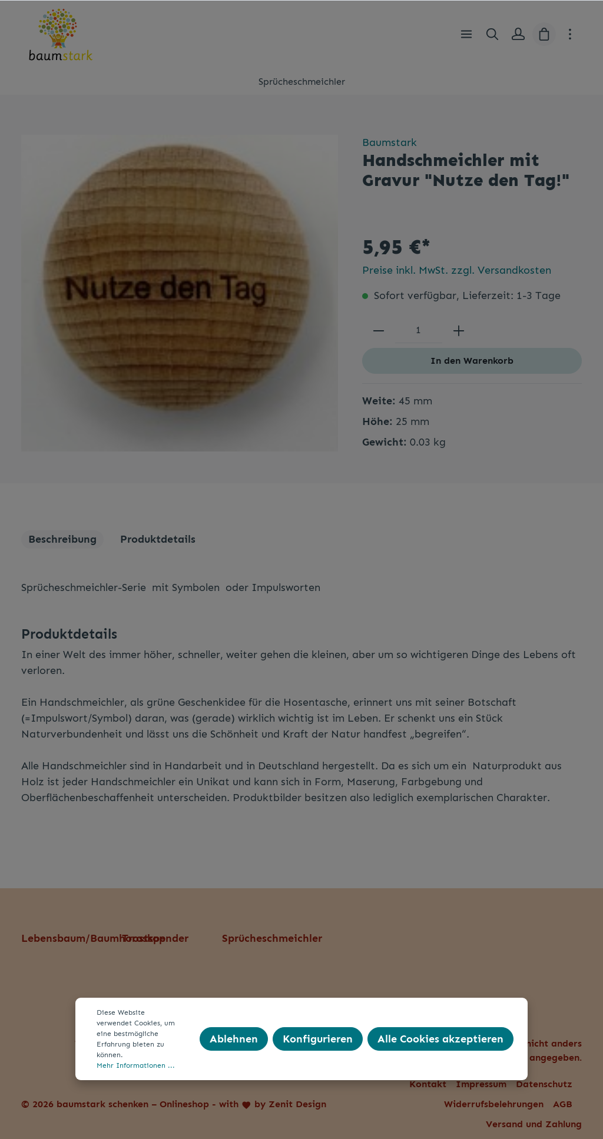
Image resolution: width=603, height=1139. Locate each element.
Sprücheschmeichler (272, 938)
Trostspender (155, 938)
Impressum (481, 1084)
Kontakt (427, 1084)
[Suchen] (492, 34)
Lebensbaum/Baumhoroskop (93, 938)
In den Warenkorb (471, 360)
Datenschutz (544, 1084)
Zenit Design (297, 1104)
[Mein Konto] (518, 34)
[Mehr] (570, 34)
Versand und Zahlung (534, 1124)
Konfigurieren (318, 1038)
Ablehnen (234, 1038)
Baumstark (389, 142)
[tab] (62, 539)
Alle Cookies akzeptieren (440, 1038)
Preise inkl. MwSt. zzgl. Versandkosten (456, 270)
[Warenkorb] (544, 34)
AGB (562, 1104)
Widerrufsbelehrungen (494, 1104)
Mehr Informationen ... (136, 1065)
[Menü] (466, 34)
